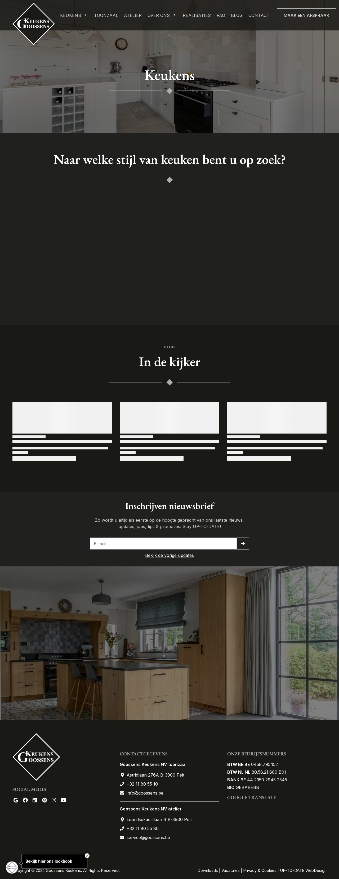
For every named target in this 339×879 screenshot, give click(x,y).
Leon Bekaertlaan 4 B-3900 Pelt (159, 819)
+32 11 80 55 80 (143, 828)
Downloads (208, 870)
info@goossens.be (145, 793)
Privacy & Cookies (259, 870)
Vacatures (230, 870)
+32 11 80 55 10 (142, 784)
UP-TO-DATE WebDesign (303, 870)
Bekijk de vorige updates (169, 555)
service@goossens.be (148, 837)
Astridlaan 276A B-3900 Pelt (155, 775)
